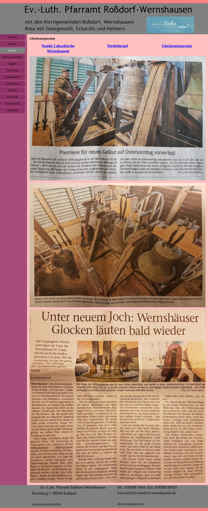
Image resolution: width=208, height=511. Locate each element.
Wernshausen (58, 51)
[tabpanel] (58, 48)
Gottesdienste (12, 83)
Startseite (12, 37)
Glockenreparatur (177, 46)
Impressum (12, 110)
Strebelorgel (117, 46)
